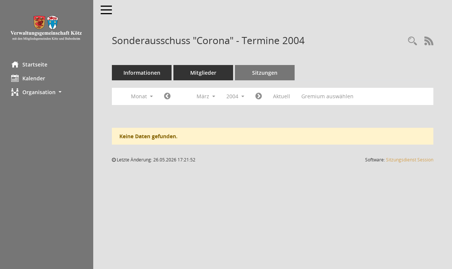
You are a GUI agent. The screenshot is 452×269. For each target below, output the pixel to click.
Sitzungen (264, 72)
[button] (46, 92)
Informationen (141, 72)
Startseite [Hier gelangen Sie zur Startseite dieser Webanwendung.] (29, 64)
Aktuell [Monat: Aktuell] (281, 96)
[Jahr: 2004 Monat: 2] (167, 96)
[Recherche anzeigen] (412, 41)
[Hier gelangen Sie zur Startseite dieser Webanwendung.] (46, 28)
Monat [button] (142, 96)
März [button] (206, 96)
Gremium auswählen (327, 96)
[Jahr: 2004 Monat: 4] (258, 96)
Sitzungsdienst (409, 160)
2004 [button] (235, 96)
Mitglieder (203, 72)
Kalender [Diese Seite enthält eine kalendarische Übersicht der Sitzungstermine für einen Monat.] (28, 78)
